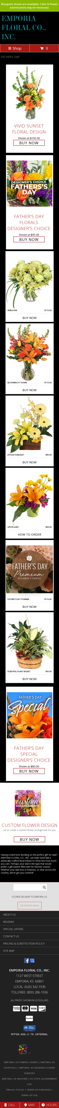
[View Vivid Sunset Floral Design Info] (29, 92)
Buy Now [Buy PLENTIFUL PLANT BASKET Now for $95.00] (29, 679)
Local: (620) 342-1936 (29, 987)
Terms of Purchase (39, 1089)
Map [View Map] (29, 1105)
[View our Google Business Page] (32, 962)
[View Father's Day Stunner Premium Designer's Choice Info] (29, 569)
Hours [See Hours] (49, 1105)
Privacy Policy (15, 1089)
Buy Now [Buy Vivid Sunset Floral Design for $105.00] (29, 142)
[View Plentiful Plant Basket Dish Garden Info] (29, 641)
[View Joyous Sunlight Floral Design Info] (29, 424)
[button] (29, 1028)
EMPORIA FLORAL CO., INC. (24, 27)
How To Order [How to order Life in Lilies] (29, 534)
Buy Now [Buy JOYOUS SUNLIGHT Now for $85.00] (29, 462)
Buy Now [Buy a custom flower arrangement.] (29, 839)
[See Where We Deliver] (30, 905)
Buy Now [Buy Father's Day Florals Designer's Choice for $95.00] (29, 239)
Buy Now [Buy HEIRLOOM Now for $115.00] (29, 318)
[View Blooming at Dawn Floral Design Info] (29, 352)
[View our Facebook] (26, 962)
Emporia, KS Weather (15, 1078)
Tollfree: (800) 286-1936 (29, 992)
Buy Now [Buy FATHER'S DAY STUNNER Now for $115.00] (29, 607)
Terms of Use (29, 1095)
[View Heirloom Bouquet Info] (29, 280)
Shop (14, 48)
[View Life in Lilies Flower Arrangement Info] (29, 496)
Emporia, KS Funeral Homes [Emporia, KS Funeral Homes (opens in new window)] (21, 1062)
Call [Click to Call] (10, 1105)
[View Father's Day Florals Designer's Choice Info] (29, 183)
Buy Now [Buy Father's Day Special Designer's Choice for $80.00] (29, 771)
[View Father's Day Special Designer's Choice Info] (29, 715)
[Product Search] (30, 887)
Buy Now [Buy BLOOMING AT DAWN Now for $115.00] (29, 390)
